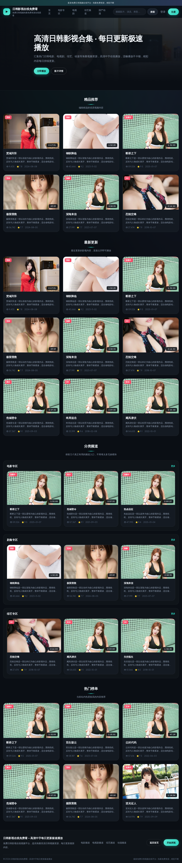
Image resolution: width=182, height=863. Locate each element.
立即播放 (41, 70)
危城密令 (11, 418)
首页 (49, 12)
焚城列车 (11, 153)
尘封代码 (131, 742)
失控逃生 (128, 656)
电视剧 (74, 12)
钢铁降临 (71, 153)
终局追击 (71, 418)
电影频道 (85, 842)
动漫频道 (121, 842)
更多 (173, 466)
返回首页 (154, 842)
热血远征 (128, 509)
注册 (173, 11)
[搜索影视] (129, 11)
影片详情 (58, 70)
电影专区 (61, 12)
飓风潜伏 (131, 418)
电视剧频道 (97, 842)
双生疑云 (71, 742)
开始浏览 (171, 842)
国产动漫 (102, 12)
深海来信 (71, 214)
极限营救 (11, 214)
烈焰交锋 (131, 214)
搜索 (152, 11)
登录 (162, 11)
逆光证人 (131, 803)
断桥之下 (131, 153)
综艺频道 (87, 12)
